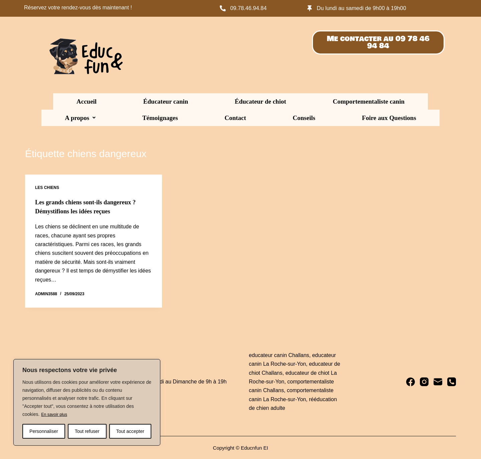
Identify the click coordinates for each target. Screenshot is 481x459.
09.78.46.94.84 (251, 8)
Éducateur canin (108, 101)
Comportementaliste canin (238, 101)
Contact (381, 101)
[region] (86, 402)
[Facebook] (410, 381)
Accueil (66, 101)
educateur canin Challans (279, 354)
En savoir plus (55, 414)
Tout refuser (87, 431)
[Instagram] (424, 381)
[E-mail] (438, 381)
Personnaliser (43, 431)
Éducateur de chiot (167, 101)
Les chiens (47, 188)
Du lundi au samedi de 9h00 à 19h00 (367, 8)
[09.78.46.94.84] (223, 8)
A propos (299, 101)
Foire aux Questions (240, 117)
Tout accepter (130, 431)
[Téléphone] (451, 381)
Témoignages (343, 101)
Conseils (413, 101)
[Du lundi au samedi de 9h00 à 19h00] (310, 8)
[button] (299, 101)
